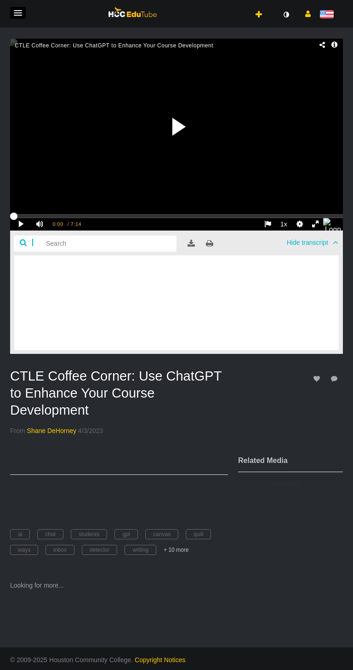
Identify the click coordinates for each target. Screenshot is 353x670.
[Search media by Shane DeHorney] (51, 430)
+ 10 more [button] (176, 550)
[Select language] (328, 14)
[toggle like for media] (318, 378)
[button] (18, 12)
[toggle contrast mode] (285, 14)
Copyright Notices (160, 660)
